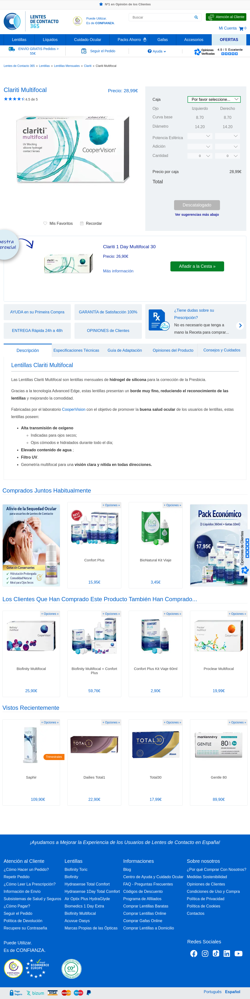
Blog (127, 869)
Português (213, 992)
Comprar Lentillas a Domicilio (148, 928)
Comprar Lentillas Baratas (145, 906)
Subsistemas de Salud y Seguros (32, 899)
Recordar (91, 223)
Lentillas (19, 40)
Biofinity (71, 877)
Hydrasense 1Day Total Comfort (92, 891)
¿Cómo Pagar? (17, 906)
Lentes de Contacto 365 (19, 66)
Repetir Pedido (17, 877)
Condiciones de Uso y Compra (213, 891)
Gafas (162, 40)
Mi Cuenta (228, 28)
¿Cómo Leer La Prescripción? (30, 884)
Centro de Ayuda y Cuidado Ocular (153, 877)
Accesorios (193, 40)
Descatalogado (197, 205)
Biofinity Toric (75, 869)
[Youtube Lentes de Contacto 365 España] (238, 954)
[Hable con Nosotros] (226, 17)
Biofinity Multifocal (80, 913)
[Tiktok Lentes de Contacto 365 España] (216, 955)
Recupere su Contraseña (25, 928)
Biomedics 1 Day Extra (84, 906)
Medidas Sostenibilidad (207, 877)
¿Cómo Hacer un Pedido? (26, 869)
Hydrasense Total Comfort (87, 884)
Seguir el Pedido (18, 913)
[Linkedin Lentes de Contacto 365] (227, 954)
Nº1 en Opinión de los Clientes (125, 4)
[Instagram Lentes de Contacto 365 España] (205, 954)
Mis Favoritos (58, 223)
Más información (118, 271)
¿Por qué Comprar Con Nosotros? (216, 869)
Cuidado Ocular (87, 40)
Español (232, 992)
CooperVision (74, 409)
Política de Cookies (203, 906)
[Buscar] (196, 17)
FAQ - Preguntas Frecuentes (148, 884)
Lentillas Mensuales (67, 66)
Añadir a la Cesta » (197, 266)
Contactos (195, 913)
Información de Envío (22, 891)
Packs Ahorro (129, 40)
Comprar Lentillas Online (144, 913)
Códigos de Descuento (143, 891)
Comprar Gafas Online (142, 921)
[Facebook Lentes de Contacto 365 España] (194, 954)
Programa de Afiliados (142, 899)
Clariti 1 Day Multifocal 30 (129, 246)
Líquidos (50, 40)
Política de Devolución (23, 921)
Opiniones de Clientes (206, 884)
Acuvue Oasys (77, 921)
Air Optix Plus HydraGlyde (87, 899)
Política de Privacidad (205, 899)
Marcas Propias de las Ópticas (90, 928)
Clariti (88, 66)
